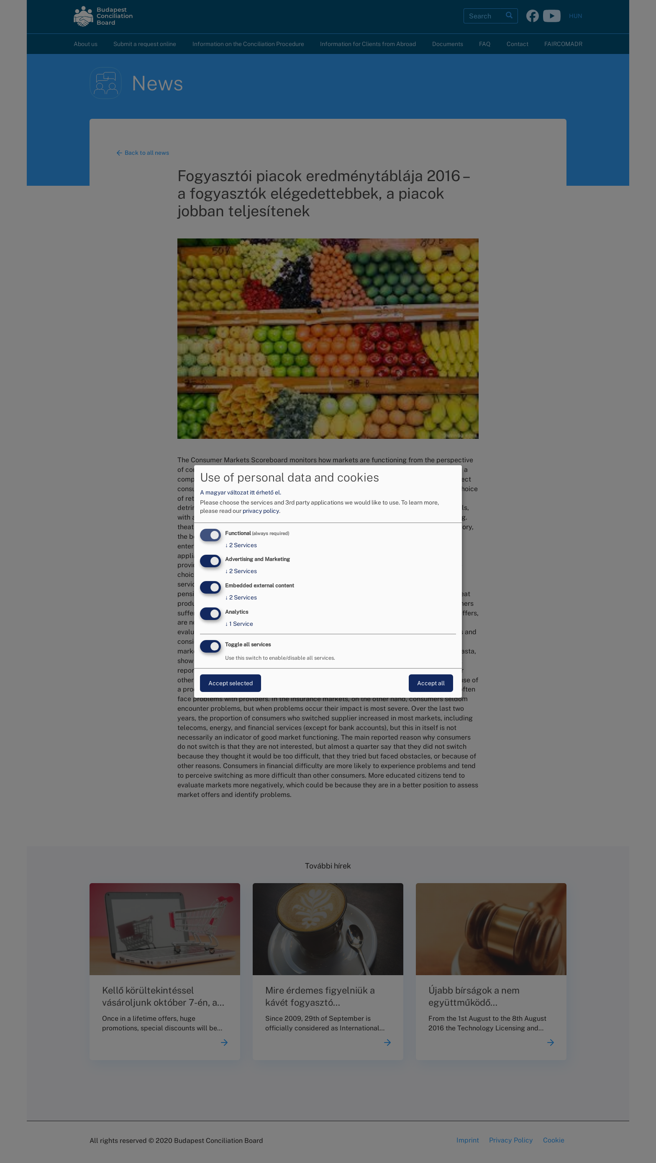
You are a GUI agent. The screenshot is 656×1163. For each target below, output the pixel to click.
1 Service (239, 624)
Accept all (431, 683)
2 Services (241, 545)
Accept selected (230, 683)
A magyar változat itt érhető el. (240, 492)
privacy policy (261, 510)
